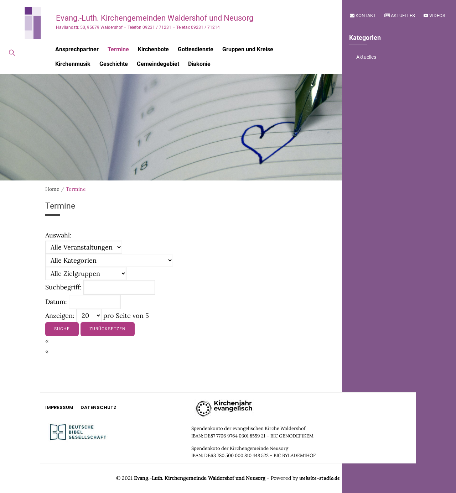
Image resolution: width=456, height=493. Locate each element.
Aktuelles (399, 15)
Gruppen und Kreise (247, 49)
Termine (118, 49)
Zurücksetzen (107, 328)
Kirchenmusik (72, 64)
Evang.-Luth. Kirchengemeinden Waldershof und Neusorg (154, 18)
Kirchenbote (153, 49)
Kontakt (363, 15)
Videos (434, 15)
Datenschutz (98, 407)
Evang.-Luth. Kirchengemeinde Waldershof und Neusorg (199, 478)
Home (52, 189)
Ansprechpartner (77, 49)
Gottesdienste (195, 49)
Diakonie (199, 64)
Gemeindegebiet (158, 64)
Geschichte (113, 64)
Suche (62, 328)
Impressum (59, 407)
